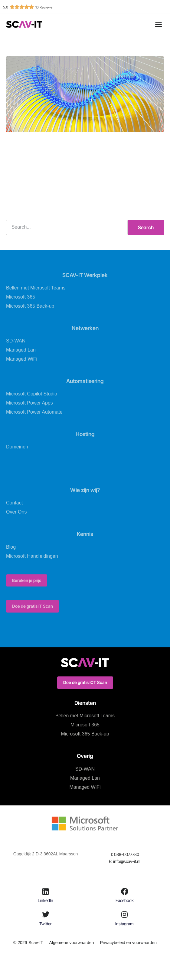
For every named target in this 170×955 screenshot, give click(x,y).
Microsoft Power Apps (29, 402)
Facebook (125, 900)
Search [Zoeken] (146, 227)
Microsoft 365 (20, 296)
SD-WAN (15, 340)
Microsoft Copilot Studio (31, 393)
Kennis (85, 534)
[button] (158, 24)
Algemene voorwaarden (71, 942)
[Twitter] (45, 914)
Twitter (45, 923)
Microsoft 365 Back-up (30, 306)
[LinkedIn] (45, 891)
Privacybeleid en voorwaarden (128, 942)
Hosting (85, 434)
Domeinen (17, 446)
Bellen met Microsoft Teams (35, 287)
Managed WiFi (21, 359)
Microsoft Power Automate (34, 412)
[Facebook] (124, 891)
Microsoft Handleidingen (32, 556)
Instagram (124, 923)
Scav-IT (35, 942)
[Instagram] (124, 914)
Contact (14, 502)
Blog (11, 547)
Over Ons (16, 511)
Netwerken (85, 328)
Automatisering (85, 381)
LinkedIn (45, 900)
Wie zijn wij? (85, 490)
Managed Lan (21, 349)
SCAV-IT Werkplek (85, 275)
